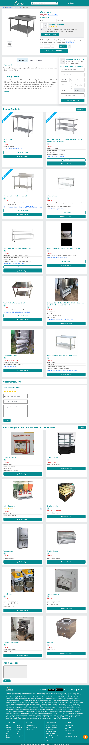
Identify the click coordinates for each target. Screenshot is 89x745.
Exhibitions (9, 737)
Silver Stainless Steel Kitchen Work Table (62, 354)
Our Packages (50, 728)
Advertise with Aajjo (51, 726)
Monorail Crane (14, 705)
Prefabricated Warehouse (56, 699)
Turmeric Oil (37, 717)
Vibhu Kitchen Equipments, (55, 208)
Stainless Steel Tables (48, 694)
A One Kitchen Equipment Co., (12, 147)
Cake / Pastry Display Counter (69, 705)
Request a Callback (54, 50)
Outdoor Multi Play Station (48, 692)
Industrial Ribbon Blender (22, 694)
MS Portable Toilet (39, 697)
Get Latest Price (53, 14)
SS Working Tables (10, 354)
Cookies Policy (30, 724)
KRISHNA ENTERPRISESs (57, 23)
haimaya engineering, (10, 365)
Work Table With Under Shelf (14, 302)
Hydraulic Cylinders (53, 701)
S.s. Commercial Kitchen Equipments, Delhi (16, 311)
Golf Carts (76, 714)
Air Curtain (41, 706)
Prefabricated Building (42, 699)
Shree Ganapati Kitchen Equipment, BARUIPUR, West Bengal (22, 206)
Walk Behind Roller (61, 692)
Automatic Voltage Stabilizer (49, 703)
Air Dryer (39, 710)
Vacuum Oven (26, 701)
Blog (7, 732)
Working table (52, 195)
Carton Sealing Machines (75, 694)
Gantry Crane (72, 703)
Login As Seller (50, 739)
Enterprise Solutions (52, 737)
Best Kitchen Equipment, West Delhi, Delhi (60, 319)
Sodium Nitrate (17, 717)
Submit (6, 419)
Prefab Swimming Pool (58, 712)
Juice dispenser (9, 505)
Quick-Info (9, 734)
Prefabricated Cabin (17, 699)
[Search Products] (32, 2)
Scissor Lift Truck (57, 695)
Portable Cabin (36, 692)
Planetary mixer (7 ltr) (11, 641)
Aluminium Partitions (35, 694)
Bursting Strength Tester (33, 705)
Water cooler (8, 550)
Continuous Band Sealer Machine (62, 708)
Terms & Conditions (31, 726)
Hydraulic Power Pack (66, 701)
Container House (16, 701)
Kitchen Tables (9, 6)
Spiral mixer (7, 593)
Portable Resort (49, 697)
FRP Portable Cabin (71, 697)
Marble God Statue (33, 706)
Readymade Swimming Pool (36, 714)
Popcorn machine (9, 456)
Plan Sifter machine (69, 706)
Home (3, 6)
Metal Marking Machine (20, 706)
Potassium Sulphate (27, 717)
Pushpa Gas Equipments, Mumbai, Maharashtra (62, 369)
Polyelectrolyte (66, 717)
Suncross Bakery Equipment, (56, 155)
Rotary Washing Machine (18, 703)
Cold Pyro (57, 716)
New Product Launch (52, 734)
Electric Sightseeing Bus (66, 714)
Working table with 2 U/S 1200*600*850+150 (63, 247)
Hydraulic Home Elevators (22, 695)
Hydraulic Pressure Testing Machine (50, 705)
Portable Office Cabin (29, 699)
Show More (80, 108)
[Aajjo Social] (72, 688)
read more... (7, 91)
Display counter (52, 456)
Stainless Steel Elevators (69, 695)
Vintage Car (9, 716)
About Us (8, 724)
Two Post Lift (75, 710)
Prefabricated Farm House (26, 697)
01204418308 (69, 724)
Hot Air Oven (34, 701)
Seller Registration (51, 724)
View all (82, 426)
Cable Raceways (14, 708)
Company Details (36, 59)
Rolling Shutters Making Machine (52, 710)
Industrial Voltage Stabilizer (33, 703)
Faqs (7, 739)
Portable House (14, 697)
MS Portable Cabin (60, 697)
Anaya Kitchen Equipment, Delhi (57, 256)
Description (23, 59)
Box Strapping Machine (61, 694)
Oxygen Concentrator (37, 716)
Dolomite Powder (56, 717)
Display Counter (53, 550)
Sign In (71, 2)
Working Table (18, 6)
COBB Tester (22, 705)
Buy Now (63, 45)
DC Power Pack (43, 701)
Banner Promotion (51, 730)
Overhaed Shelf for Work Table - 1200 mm (18, 247)
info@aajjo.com (69, 729)
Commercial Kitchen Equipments (54, 706)
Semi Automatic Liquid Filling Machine (26, 710)
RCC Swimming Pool (22, 714)
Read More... (70, 41)
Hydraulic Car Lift (47, 695)
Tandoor (50, 641)
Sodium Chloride (46, 717)
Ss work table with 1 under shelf (15, 195)
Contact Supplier (51, 33)
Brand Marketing (50, 732)
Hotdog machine (53, 593)
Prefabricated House (69, 699)
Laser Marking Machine (24, 692)
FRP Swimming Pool (70, 712)
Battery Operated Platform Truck (22, 716)
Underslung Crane (63, 703)
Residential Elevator (36, 695)
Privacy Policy (30, 728)
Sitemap (8, 726)
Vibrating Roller (71, 692)
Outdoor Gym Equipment (51, 714)
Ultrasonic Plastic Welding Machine (29, 708)
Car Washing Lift (66, 710)
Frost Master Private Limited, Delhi (14, 262)
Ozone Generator (49, 716)
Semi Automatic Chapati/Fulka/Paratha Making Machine (36, 712)
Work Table (7, 138)
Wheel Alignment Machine (13, 712)
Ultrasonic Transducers (46, 708)
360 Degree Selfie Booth (67, 716)
